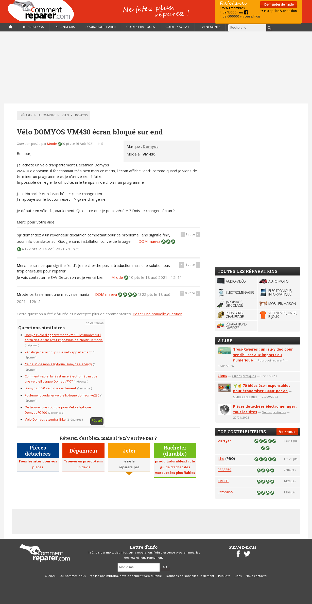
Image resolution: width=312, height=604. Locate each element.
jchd (221, 458)
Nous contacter (256, 576)
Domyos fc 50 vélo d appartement (50, 388)
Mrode (52, 144)
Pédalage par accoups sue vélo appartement (59, 352)
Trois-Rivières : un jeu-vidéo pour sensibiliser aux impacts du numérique (263, 355)
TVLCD (223, 480)
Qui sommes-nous (73, 576)
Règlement (206, 576)
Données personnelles (182, 576)
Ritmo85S (225, 492)
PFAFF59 (224, 469)
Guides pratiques (140, 27)
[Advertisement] (156, 67)
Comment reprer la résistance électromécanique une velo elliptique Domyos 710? (61, 379)
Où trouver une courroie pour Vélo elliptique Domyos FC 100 (58, 410)
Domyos (151, 146)
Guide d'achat (177, 27)
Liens (222, 375)
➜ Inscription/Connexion (278, 11)
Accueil (43, 10)
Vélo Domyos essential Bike (45, 419)
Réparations (33, 27)
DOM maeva (149, 241)
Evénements (210, 27)
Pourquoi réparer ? (271, 360)
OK (165, 567)
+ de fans (234, 12)
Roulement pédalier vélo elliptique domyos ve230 (62, 395)
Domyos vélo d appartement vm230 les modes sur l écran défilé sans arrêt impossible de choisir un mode (64, 338)
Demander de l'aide (279, 4)
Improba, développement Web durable (134, 576)
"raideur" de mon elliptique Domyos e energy (58, 364)
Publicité (224, 576)
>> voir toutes (94, 323)
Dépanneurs (65, 27)
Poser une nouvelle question (157, 313)
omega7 (224, 440)
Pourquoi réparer (100, 27)
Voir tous (287, 431)
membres (232, 8)
